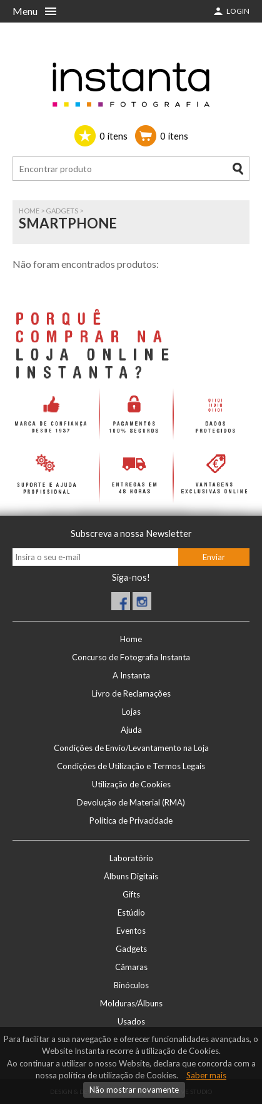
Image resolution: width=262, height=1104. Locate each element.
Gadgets (62, 211)
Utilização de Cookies (131, 784)
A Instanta (131, 675)
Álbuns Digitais (131, 876)
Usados (131, 1021)
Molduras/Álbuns (131, 1003)
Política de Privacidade (131, 820)
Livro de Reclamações (131, 693)
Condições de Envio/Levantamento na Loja (131, 748)
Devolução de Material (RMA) (131, 802)
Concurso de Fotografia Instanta (131, 657)
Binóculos (131, 985)
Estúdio (131, 912)
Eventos (131, 931)
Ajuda (131, 730)
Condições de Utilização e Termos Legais (131, 766)
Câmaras (131, 967)
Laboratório (131, 858)
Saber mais (206, 1075)
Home (29, 211)
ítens (113, 135)
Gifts (131, 894)
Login (237, 11)
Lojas (131, 712)
